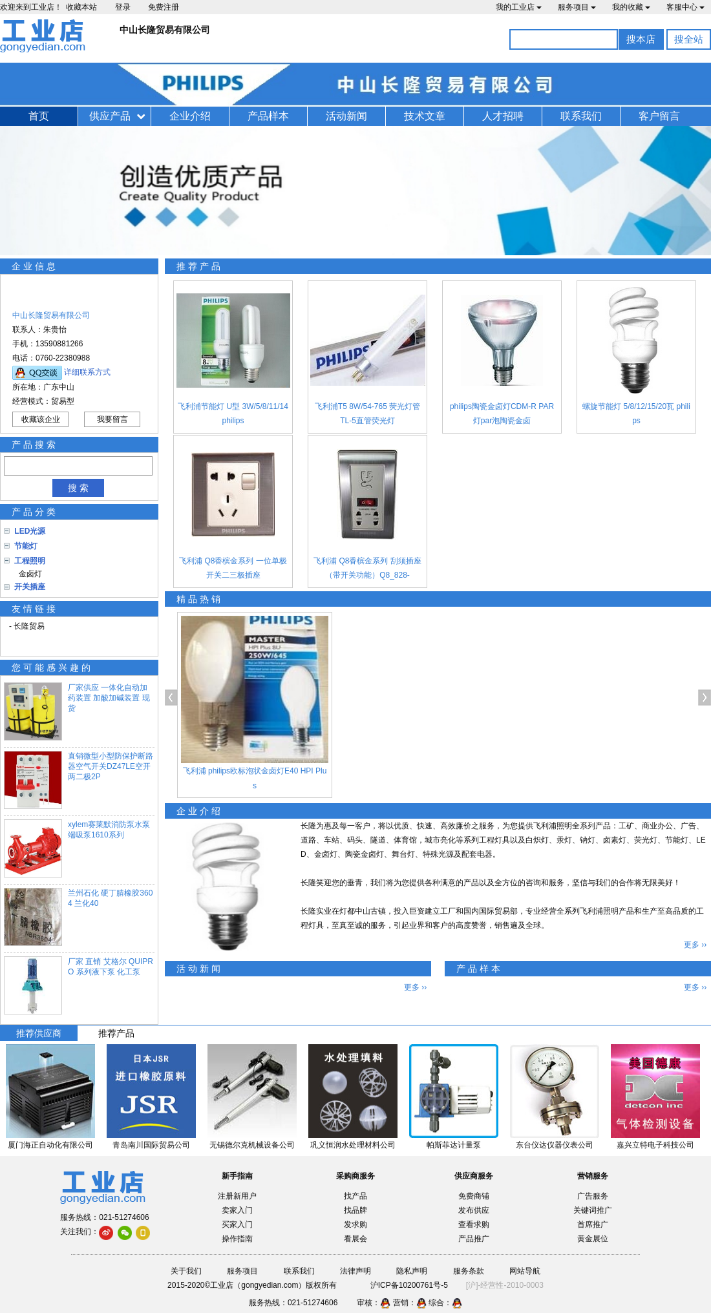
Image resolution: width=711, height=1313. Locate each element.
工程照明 (29, 560)
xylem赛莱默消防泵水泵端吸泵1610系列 (109, 829)
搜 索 (78, 488)
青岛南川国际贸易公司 (151, 1145)
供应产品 (110, 115)
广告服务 (592, 1196)
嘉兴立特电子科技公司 (655, 1145)
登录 (123, 7)
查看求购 (473, 1224)
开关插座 (29, 586)
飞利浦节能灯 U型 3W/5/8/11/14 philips (233, 413)
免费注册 (163, 7)
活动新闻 (346, 115)
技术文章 (424, 115)
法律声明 (355, 1271)
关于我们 (186, 1271)
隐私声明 (411, 1271)
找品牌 (355, 1210)
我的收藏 (631, 7)
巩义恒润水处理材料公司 (353, 1145)
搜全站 (688, 39)
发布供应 (473, 1210)
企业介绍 (190, 115)
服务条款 (468, 1271)
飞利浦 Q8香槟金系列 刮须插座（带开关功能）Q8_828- (367, 568)
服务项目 (577, 7)
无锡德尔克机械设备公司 (252, 1145)
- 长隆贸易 (27, 626)
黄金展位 (592, 1238)
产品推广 (473, 1238)
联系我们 (581, 115)
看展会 (355, 1238)
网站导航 (524, 1271)
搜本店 (640, 39)
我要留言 (112, 419)
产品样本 (268, 115)
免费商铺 (473, 1196)
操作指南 (237, 1238)
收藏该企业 (40, 419)
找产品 (355, 1196)
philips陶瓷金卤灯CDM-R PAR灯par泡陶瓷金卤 (502, 413)
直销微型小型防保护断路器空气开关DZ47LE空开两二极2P (110, 766)
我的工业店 (519, 7)
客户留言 (659, 115)
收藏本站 (81, 7)
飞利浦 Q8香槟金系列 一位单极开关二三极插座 (233, 568)
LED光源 (29, 531)
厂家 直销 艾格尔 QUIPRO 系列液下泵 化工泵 (110, 966)
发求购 (355, 1224)
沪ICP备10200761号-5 (409, 1285)
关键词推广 (592, 1210)
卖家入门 (237, 1210)
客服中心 (685, 7)
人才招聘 (503, 115)
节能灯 (25, 546)
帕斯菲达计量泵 (454, 1145)
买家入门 (237, 1224)
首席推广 (592, 1224)
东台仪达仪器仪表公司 (554, 1145)
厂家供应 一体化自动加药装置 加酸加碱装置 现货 (109, 698)
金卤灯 (28, 573)
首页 (38, 115)
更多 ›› (695, 944)
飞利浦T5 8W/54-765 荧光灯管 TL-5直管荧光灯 (367, 413)
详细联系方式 (87, 372)
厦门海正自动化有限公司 (50, 1145)
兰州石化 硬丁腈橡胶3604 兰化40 (110, 898)
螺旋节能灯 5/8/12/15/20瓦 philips (636, 413)
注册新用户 (237, 1196)
